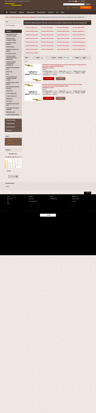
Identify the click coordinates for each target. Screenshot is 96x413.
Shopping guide (10, 123)
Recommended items (33, 201)
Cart (8, 201)
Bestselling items (53, 198)
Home (8, 196)
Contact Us (9, 130)
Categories (31, 196)
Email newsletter (10, 127)
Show (26, 57)
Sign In (68, 7)
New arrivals (31, 198)
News (51, 196)
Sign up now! (75, 7)
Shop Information (11, 120)
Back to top (88, 192)
